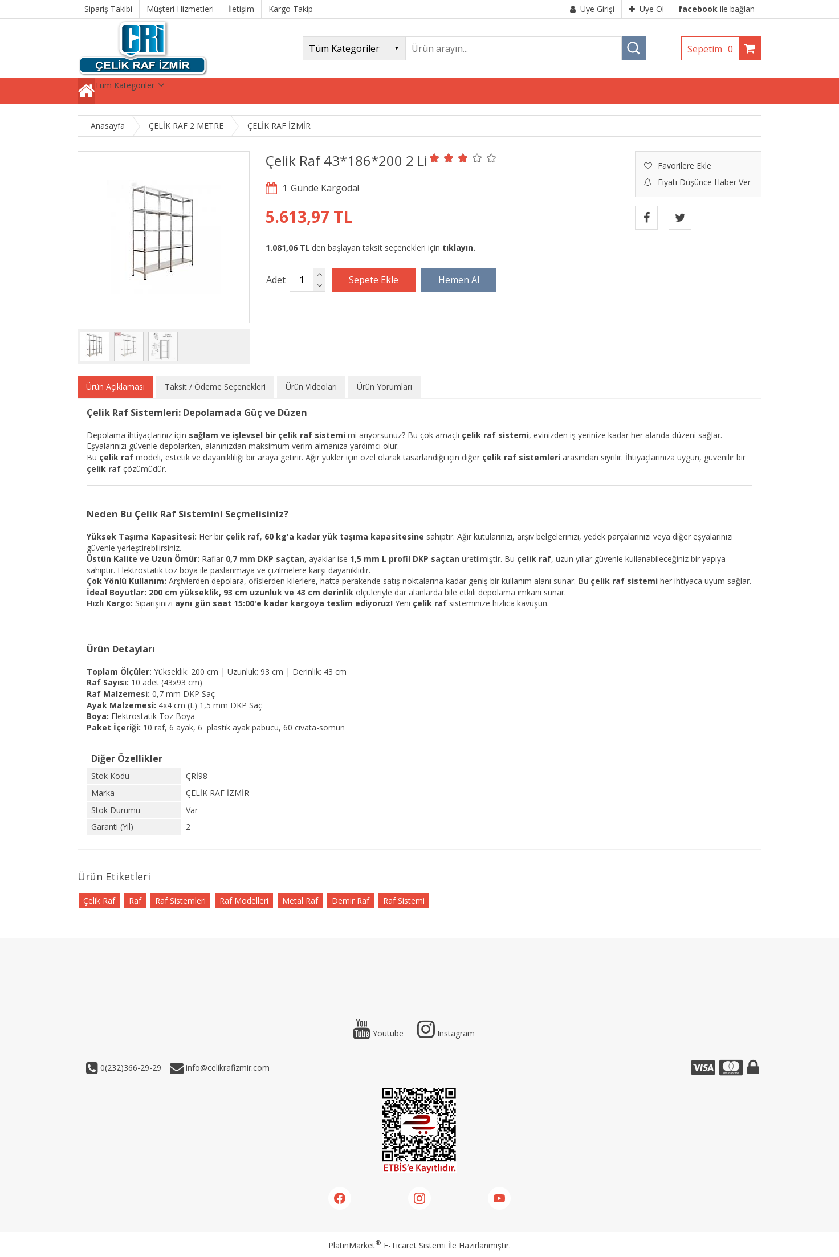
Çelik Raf (99, 900)
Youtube (378, 1033)
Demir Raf (350, 900)
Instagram (446, 1033)
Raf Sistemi (404, 900)
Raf (135, 900)
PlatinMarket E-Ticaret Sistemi (387, 1245)
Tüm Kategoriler (124, 85)
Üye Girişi (592, 8)
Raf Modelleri (243, 900)
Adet (276, 280)
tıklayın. (458, 247)
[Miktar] (301, 280)
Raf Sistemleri (180, 900)
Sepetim (713, 49)
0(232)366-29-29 (129, 1067)
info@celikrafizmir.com (227, 1067)
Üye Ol (646, 8)
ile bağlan (716, 8)
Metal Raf (300, 900)
